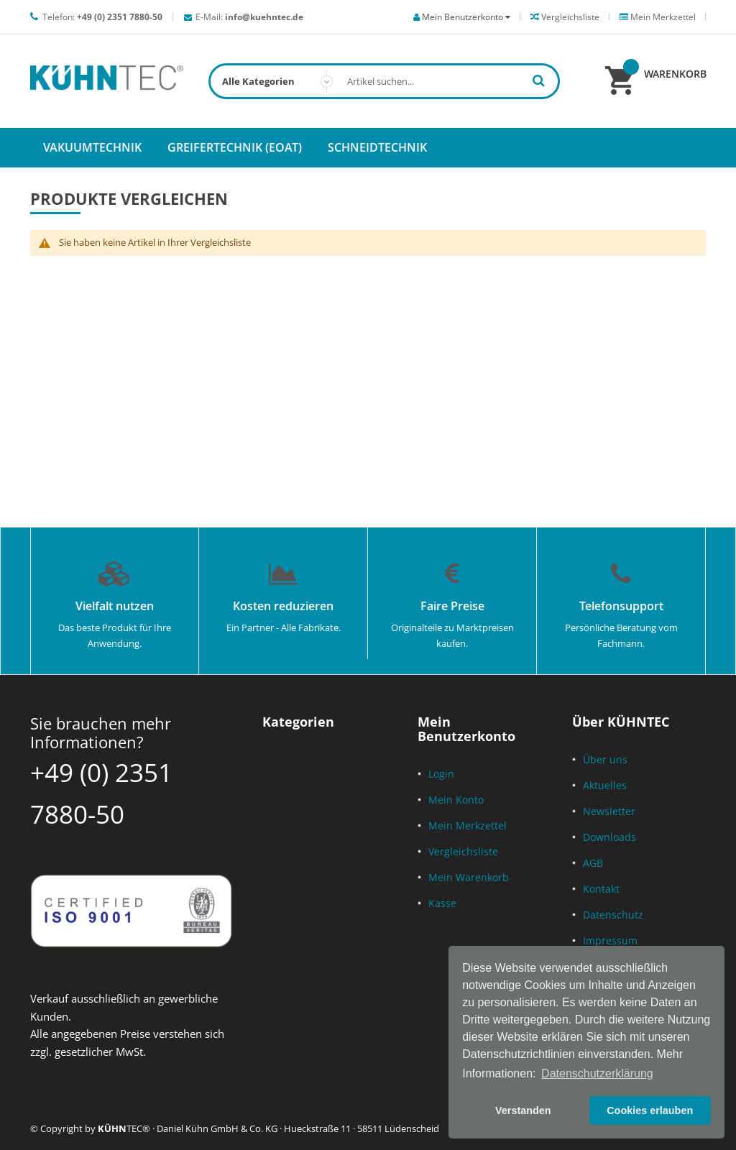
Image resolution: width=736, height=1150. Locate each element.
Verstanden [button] (523, 1110)
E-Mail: (249, 17)
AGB (593, 863)
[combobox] (384, 81)
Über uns (605, 759)
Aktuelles (605, 785)
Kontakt (601, 889)
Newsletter (609, 811)
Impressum (610, 940)
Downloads (609, 837)
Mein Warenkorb (468, 877)
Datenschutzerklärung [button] (597, 1073)
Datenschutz (613, 914)
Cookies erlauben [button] (650, 1110)
